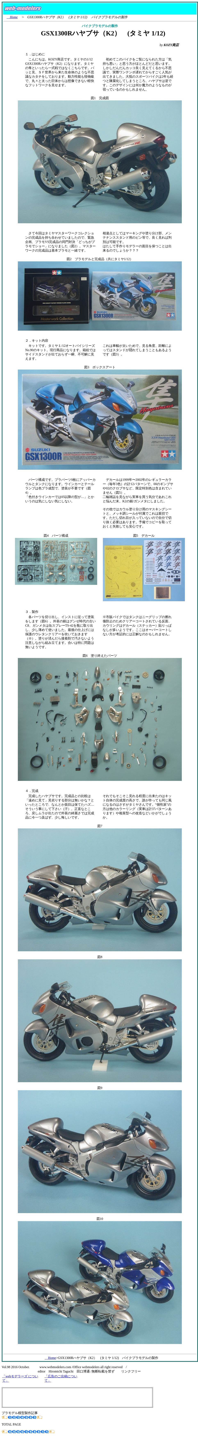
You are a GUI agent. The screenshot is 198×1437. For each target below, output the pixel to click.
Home (12, 17)
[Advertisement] (77, 1397)
